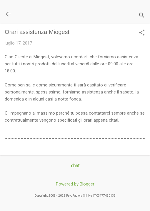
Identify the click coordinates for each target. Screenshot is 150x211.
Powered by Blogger (75, 184)
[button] (141, 33)
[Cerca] (141, 16)
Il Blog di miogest (46, 14)
